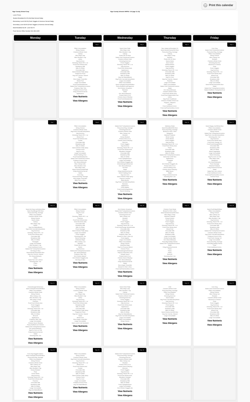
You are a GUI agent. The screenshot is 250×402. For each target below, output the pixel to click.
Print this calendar (221, 5)
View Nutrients (80, 96)
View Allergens (80, 101)
